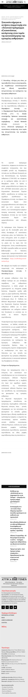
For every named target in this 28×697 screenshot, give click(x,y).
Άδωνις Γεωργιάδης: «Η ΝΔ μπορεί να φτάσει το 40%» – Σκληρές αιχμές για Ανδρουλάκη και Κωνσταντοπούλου (18, 532)
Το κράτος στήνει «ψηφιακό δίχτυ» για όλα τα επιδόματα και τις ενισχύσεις (14, 6)
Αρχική (3, 16)
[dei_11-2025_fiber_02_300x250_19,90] (14, 150)
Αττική (7, 16)
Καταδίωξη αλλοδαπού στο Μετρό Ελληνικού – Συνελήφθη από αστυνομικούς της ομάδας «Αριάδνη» (18, 518)
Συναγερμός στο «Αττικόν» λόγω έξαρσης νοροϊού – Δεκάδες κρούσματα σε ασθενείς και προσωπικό (18, 504)
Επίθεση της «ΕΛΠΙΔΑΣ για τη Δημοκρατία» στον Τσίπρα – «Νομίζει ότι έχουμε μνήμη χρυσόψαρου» (17, 488)
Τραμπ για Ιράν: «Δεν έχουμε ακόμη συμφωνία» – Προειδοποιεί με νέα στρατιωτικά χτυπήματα (17, 546)
